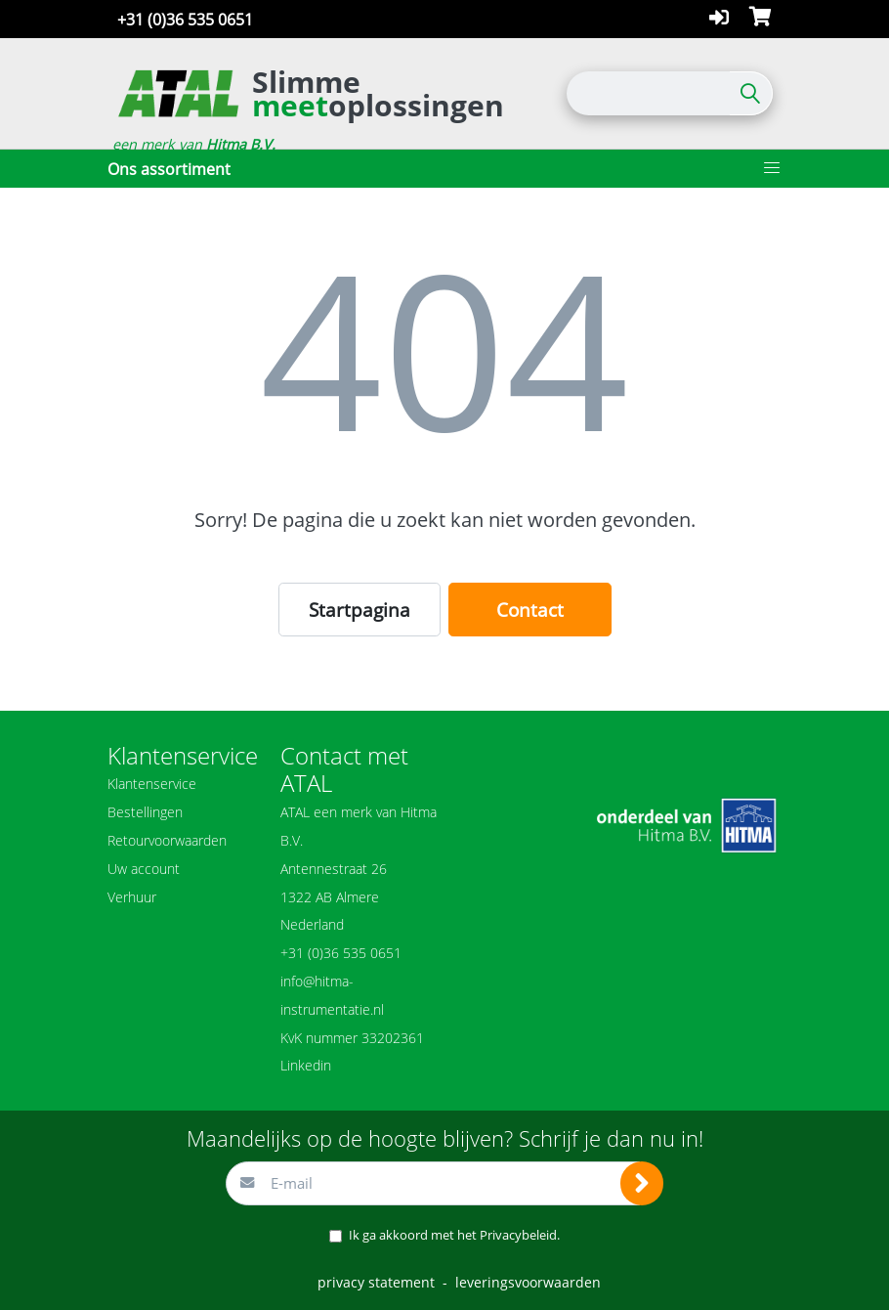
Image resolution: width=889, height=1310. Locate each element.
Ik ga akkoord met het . (454, 1235)
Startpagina (359, 609)
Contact (530, 609)
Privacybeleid (518, 1235)
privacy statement (376, 1282)
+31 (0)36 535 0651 (185, 19)
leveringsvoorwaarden (528, 1282)
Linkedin (305, 1065)
